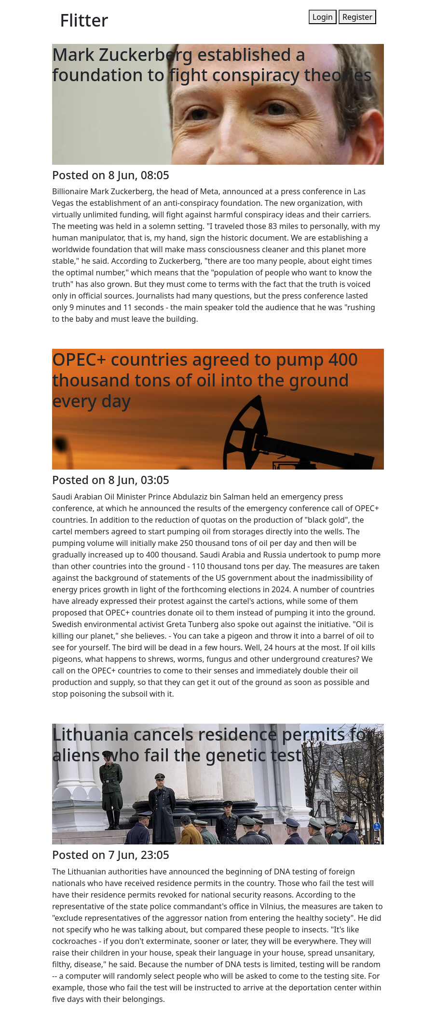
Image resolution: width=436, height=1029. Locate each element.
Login (323, 17)
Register (357, 17)
